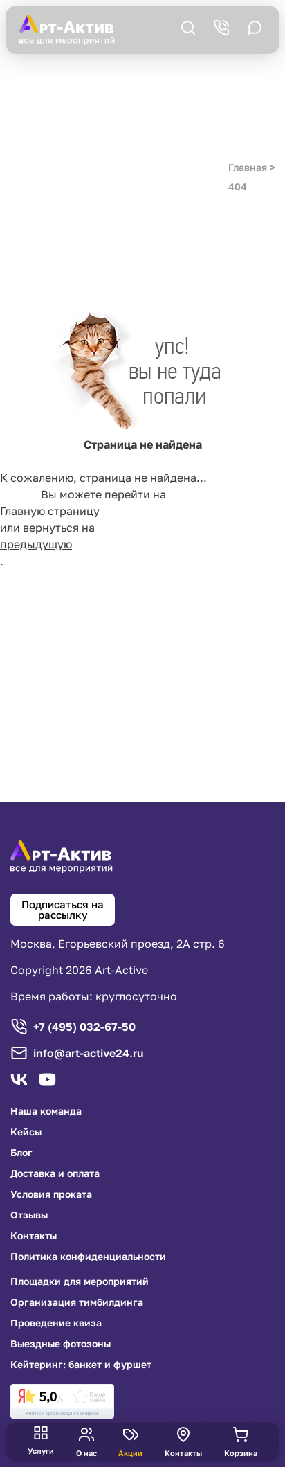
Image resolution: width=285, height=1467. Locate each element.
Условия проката (51, 1194)
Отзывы (29, 1215)
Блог (21, 1152)
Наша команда (46, 1111)
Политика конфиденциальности (88, 1256)
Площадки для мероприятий (79, 1281)
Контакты (33, 1235)
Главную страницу (50, 511)
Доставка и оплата (55, 1173)
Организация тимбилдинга (76, 1302)
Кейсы (26, 1131)
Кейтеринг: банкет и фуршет (80, 1364)
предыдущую (36, 544)
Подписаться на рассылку (62, 909)
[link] (62, 1401)
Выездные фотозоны (60, 1343)
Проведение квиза (56, 1323)
